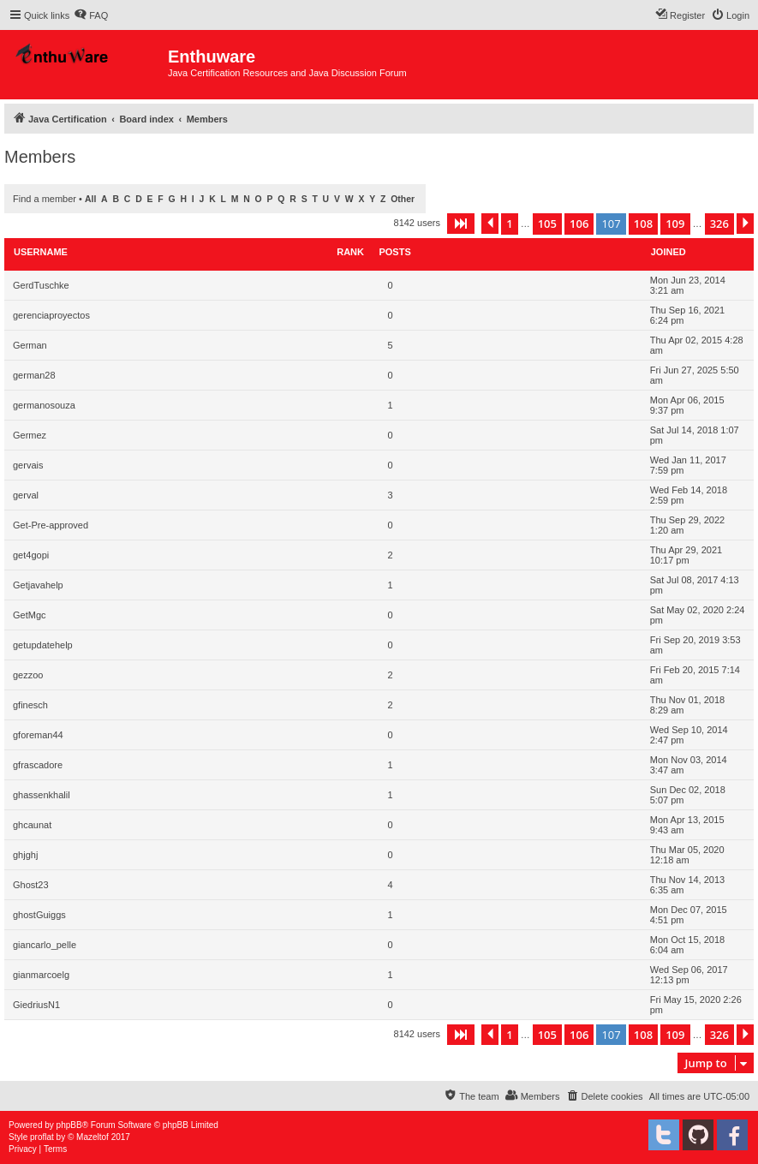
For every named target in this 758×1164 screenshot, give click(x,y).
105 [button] (547, 223)
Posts (394, 252)
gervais (28, 465)
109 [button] (674, 223)
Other (403, 199)
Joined (668, 252)
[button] (460, 223)
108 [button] (643, 223)
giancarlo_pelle (44, 945)
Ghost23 (31, 885)
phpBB (69, 1125)
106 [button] (579, 223)
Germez (29, 435)
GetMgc (29, 615)
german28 (34, 375)
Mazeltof (92, 1137)
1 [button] (509, 223)
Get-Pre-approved (50, 525)
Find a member (44, 199)
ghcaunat (32, 825)
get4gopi (31, 555)
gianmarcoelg (41, 975)
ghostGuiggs (39, 915)
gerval (26, 495)
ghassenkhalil (41, 795)
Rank (350, 252)
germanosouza (44, 405)
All (90, 199)
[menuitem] (91, 15)
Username (41, 252)
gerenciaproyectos (51, 315)
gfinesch (30, 705)
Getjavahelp (38, 585)
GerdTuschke (41, 285)
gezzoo (28, 675)
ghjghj (25, 855)
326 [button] (719, 223)
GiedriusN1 (36, 1005)
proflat (42, 1137)
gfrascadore (38, 765)
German (30, 345)
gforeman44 (38, 735)
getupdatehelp (43, 645)
